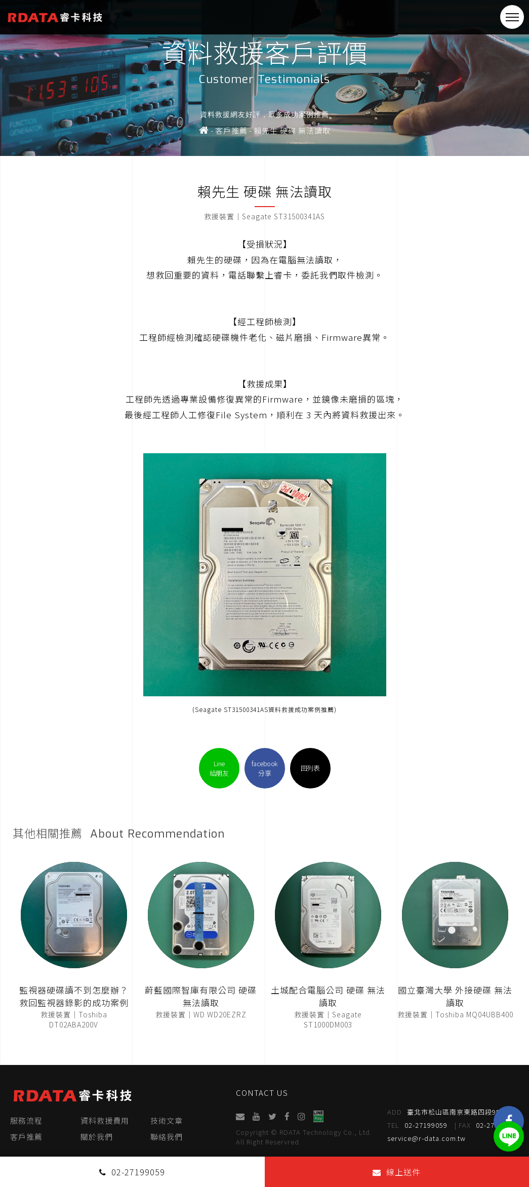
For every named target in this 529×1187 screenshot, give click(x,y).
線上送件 (397, 1172)
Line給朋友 (219, 768)
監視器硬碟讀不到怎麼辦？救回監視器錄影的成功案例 (74, 996)
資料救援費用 (104, 1120)
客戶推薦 (26, 1136)
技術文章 (166, 1120)
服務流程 (26, 1120)
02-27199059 (417, 1125)
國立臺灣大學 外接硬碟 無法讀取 (455, 996)
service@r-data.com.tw (426, 1138)
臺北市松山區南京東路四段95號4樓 (452, 1112)
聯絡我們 (166, 1136)
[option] (264, 78)
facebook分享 (265, 768)
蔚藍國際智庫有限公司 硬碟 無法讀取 (201, 996)
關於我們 (96, 1136)
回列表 (310, 768)
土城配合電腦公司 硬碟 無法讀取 (328, 996)
